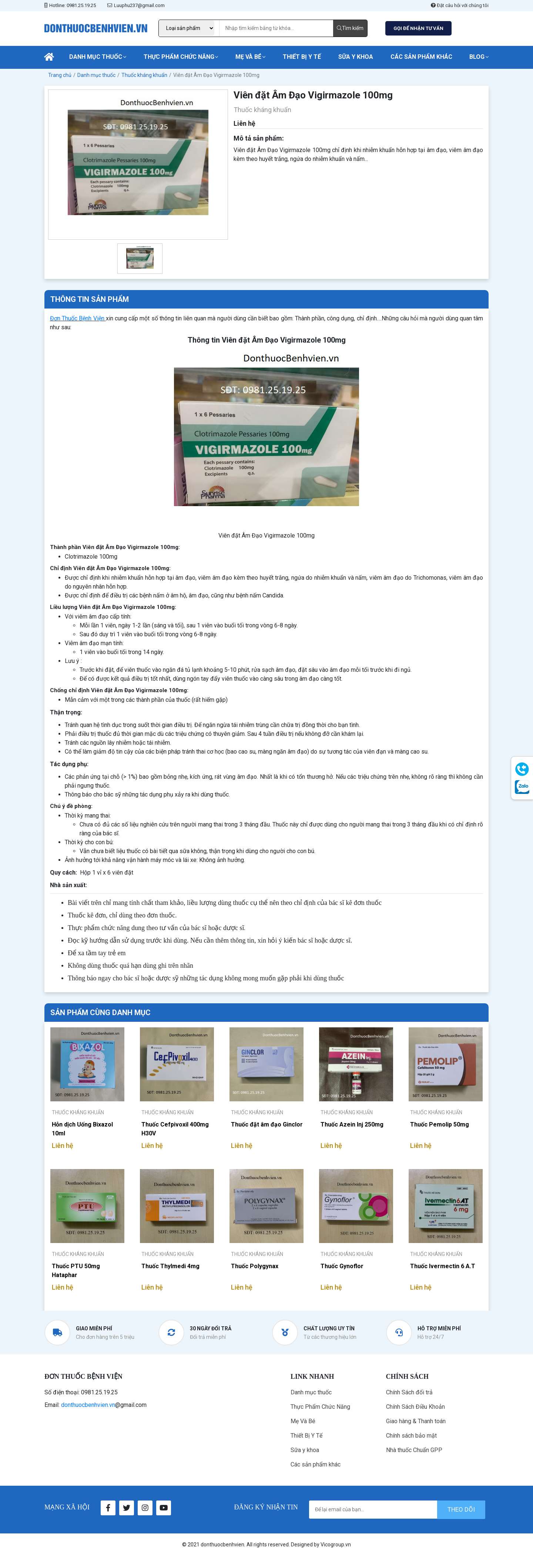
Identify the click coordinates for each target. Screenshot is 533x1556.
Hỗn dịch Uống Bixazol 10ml (82, 1129)
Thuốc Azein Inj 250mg (352, 1124)
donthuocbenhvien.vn (88, 1404)
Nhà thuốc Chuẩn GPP (414, 1450)
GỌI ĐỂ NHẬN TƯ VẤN (418, 28)
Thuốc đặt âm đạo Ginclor (267, 1124)
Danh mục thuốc (95, 56)
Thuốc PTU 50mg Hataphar (76, 1271)
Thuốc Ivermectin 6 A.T (442, 1266)
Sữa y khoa (355, 56)
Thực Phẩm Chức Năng (179, 56)
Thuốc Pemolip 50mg (439, 1124)
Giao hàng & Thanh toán (416, 1421)
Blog (477, 56)
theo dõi (461, 1509)
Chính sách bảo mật (411, 1435)
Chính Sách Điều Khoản (415, 1406)
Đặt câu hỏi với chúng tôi (460, 5)
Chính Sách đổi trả (409, 1392)
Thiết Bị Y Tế (302, 56)
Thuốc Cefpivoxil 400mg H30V (175, 1129)
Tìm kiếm (350, 28)
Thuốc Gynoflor (342, 1266)
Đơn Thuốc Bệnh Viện (77, 318)
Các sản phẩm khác (421, 56)
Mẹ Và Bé (248, 56)
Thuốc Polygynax (254, 1266)
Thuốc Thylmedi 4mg (170, 1266)
